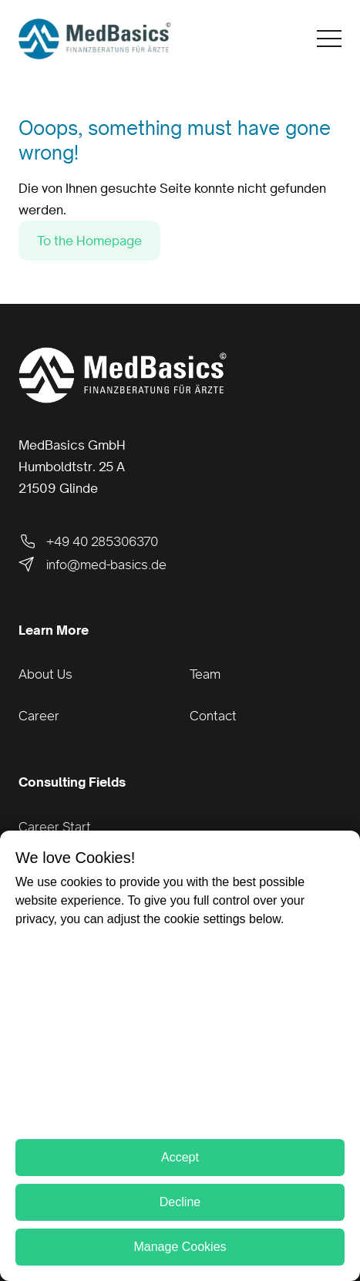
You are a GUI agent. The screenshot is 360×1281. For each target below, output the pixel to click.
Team (205, 674)
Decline (180, 1202)
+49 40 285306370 (88, 541)
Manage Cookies (179, 1246)
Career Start (55, 826)
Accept (180, 1157)
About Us (45, 674)
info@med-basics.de (93, 564)
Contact (213, 715)
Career (39, 715)
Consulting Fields (72, 782)
